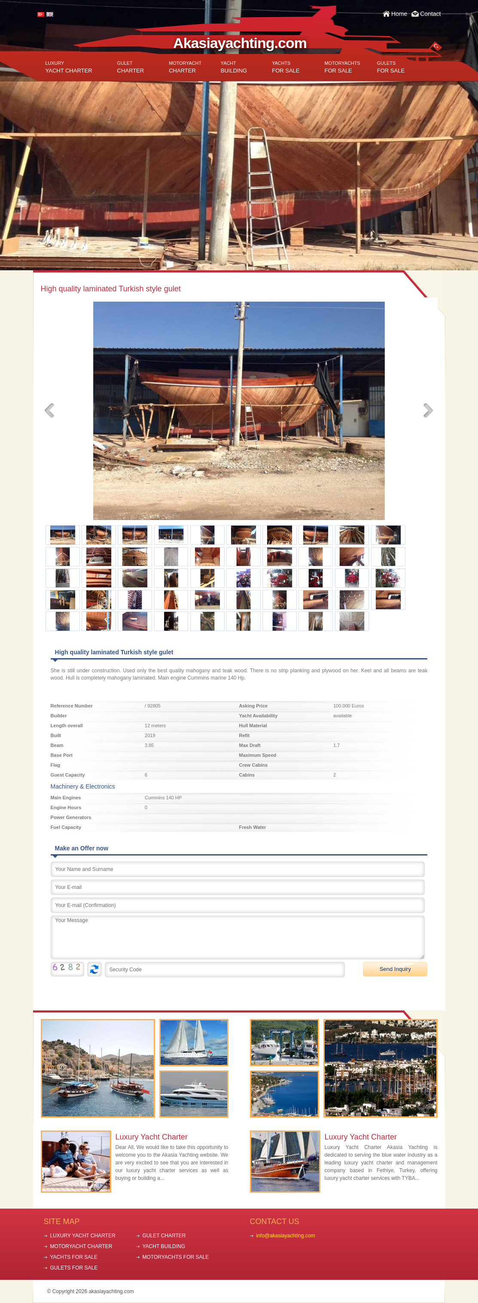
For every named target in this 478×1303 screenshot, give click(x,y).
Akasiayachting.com (240, 43)
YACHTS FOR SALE (73, 1257)
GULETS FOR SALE (74, 1268)
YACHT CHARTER (69, 67)
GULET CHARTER (164, 1236)
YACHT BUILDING (164, 1246)
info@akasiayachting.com (285, 1236)
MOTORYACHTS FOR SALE (176, 1257)
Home (399, 13)
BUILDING (234, 67)
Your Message (238, 937)
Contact (430, 13)
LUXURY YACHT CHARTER (83, 1236)
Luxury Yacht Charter (152, 1137)
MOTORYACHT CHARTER (81, 1246)
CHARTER (130, 67)
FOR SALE (285, 67)
